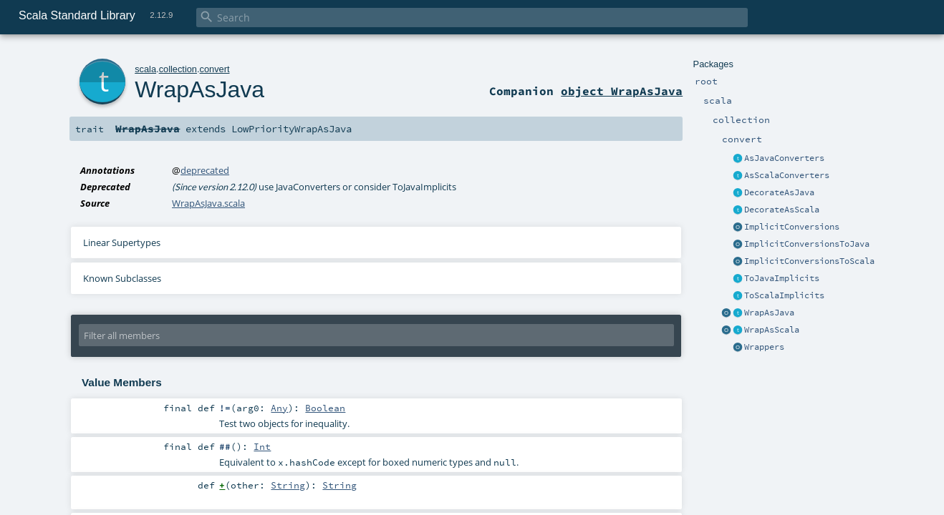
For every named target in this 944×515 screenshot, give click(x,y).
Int (262, 446)
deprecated (204, 170)
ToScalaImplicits (784, 295)
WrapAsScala (771, 330)
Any (279, 407)
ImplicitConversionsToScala (809, 261)
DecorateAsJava (779, 192)
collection (178, 69)
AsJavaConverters (784, 158)
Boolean (325, 407)
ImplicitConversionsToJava (807, 244)
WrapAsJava (769, 313)
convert (215, 69)
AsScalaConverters (786, 175)
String (288, 485)
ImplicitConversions (791, 227)
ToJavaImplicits (781, 278)
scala (145, 69)
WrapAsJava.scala (208, 203)
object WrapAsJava (622, 91)
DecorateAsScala (781, 210)
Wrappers (764, 347)
